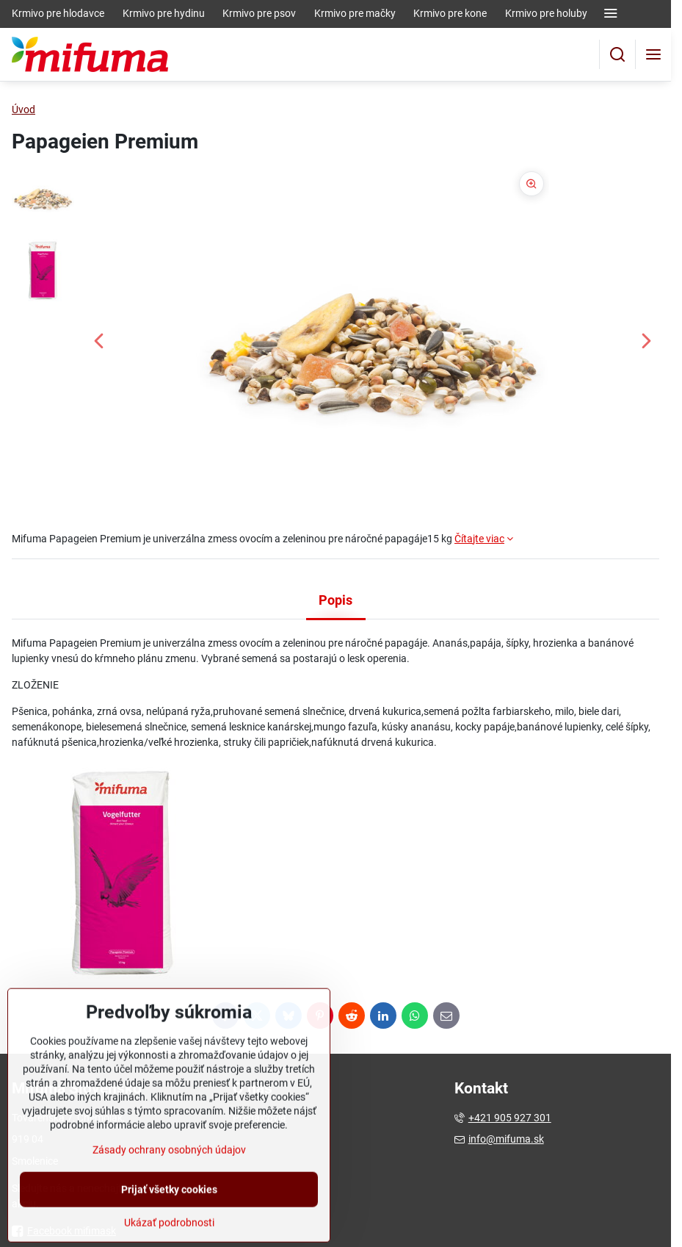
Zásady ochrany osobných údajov (169, 1190)
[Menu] (653, 54)
